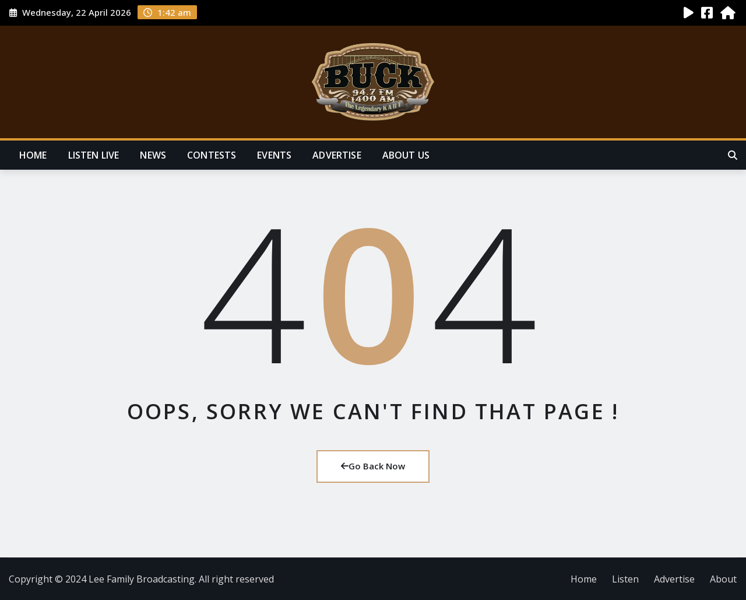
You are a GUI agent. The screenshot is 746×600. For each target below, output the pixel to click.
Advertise (336, 155)
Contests (211, 155)
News (153, 155)
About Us (406, 155)
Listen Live (93, 155)
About (723, 579)
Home (33, 155)
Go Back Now (373, 466)
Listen (625, 579)
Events (274, 155)
